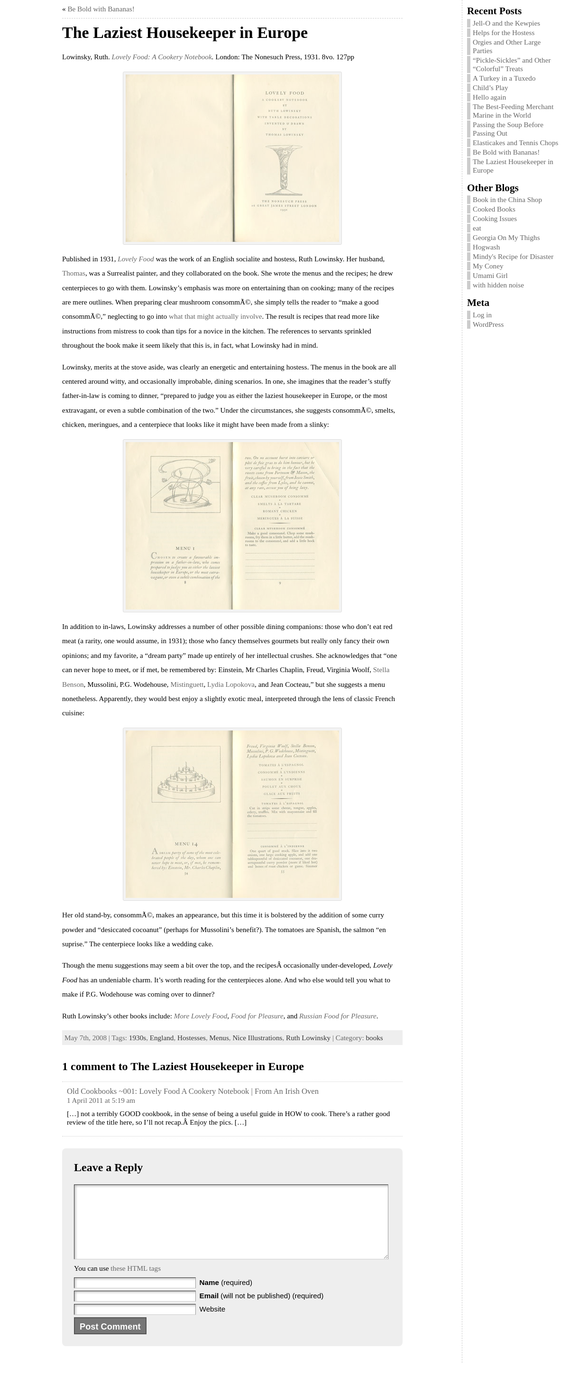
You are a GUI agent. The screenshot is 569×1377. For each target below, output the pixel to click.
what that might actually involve (215, 316)
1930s (137, 1038)
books (374, 1038)
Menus (219, 1038)
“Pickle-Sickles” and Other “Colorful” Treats (512, 64)
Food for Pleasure (257, 1016)
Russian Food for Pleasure (337, 1016)
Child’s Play (490, 87)
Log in (482, 315)
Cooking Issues (495, 218)
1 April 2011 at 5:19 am (101, 1100)
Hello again (489, 97)
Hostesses (191, 1038)
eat (477, 228)
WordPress (488, 324)
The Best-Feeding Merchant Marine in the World (513, 110)
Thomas (73, 273)
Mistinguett (186, 684)
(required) (226, 1297)
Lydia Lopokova (231, 684)
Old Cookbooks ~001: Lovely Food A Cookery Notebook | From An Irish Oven (193, 1091)
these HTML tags (135, 1282)
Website (213, 1323)
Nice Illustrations (257, 1038)
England (162, 1038)
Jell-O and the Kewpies (506, 23)
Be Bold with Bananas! (100, 9)
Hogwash (486, 247)
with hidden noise (498, 285)
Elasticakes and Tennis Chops (515, 143)
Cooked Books (494, 209)
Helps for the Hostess (503, 32)
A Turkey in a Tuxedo (504, 78)
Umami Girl (490, 275)
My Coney (488, 266)
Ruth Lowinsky (308, 1038)
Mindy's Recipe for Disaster (513, 256)
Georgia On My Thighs (506, 237)
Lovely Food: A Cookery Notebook (162, 57)
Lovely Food (136, 259)
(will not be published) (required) (262, 1310)
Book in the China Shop (507, 199)
